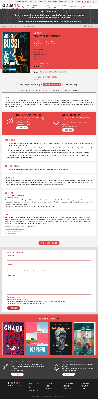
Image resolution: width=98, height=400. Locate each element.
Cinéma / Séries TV (63, 6)
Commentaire (11, 276)
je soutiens (68, 131)
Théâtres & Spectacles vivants (33, 6)
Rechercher (93, 7)
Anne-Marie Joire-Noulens (47, 78)
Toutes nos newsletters (23, 125)
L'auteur (76, 91)
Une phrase (67, 91)
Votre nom (11, 256)
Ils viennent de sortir (51, 86)
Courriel (10, 265)
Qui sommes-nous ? (23, 2)
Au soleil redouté (11, 234)
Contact (71, 2)
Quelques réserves (42, 91)
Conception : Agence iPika (60, 397)
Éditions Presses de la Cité (58, 73)
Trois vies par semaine (28, 27)
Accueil (4, 27)
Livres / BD (50, 6)
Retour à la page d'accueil (49, 244)
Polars (18, 27)
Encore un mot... (56, 91)
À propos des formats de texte (16, 298)
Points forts (30, 91)
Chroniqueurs (43, 2)
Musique (86, 6)
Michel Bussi (44, 73)
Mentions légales (48, 397)
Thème (21, 91)
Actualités (34, 2)
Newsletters (63, 2)
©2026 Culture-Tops (37, 397)
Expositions (76, 6)
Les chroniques (53, 2)
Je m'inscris (22, 129)
